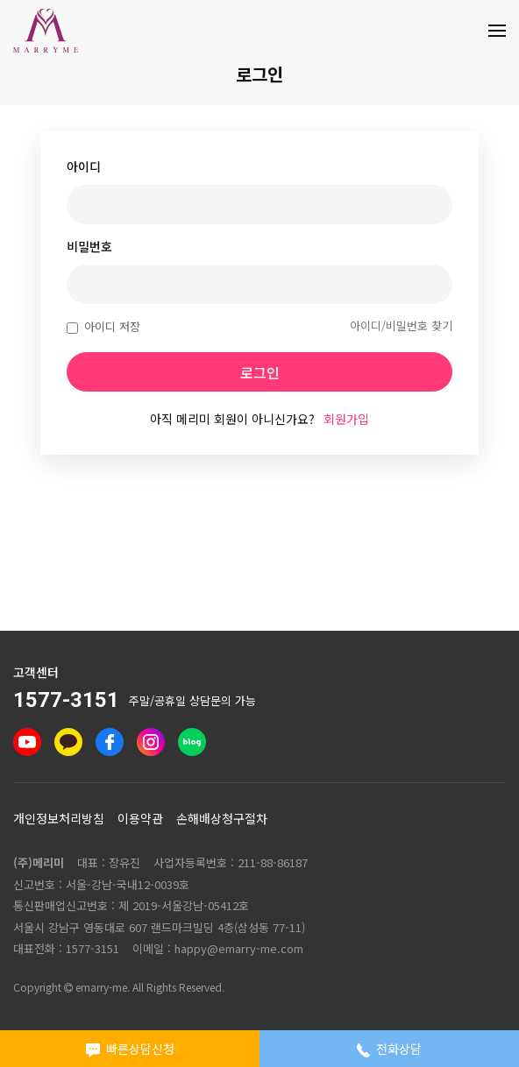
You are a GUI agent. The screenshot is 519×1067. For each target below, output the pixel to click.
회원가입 (346, 419)
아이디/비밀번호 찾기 (401, 325)
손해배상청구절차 (221, 818)
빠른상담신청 (130, 1048)
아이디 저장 (103, 326)
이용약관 (140, 818)
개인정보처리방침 (58, 818)
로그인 (260, 372)
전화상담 (390, 1048)
